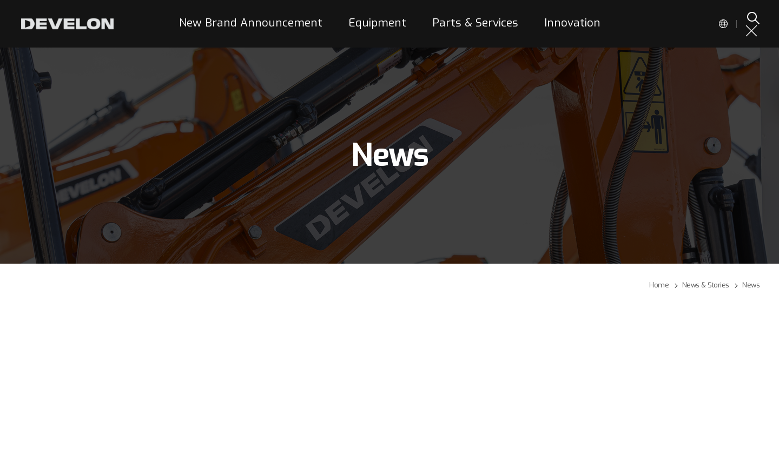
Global (723, 23)
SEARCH (752, 18)
